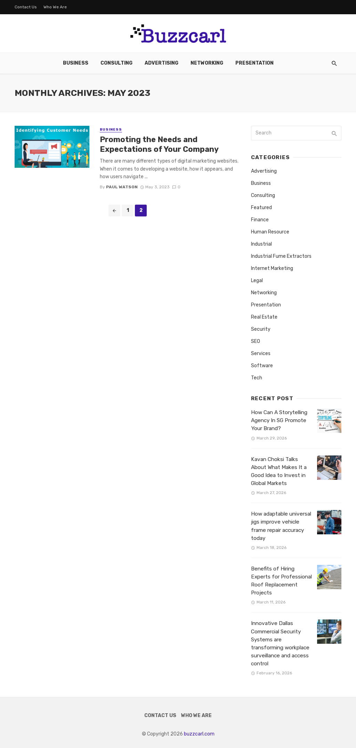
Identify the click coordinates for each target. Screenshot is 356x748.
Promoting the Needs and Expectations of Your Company (159, 144)
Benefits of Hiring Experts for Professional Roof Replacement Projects (281, 581)
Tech (256, 378)
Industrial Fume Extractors (281, 256)
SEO (255, 341)
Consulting (116, 63)
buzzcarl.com (199, 734)
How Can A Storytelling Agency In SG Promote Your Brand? (279, 420)
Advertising (161, 63)
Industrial (261, 244)
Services (260, 353)
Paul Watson (122, 186)
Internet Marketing (272, 268)
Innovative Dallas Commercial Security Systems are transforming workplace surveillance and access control (280, 643)
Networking (207, 63)
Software (262, 366)
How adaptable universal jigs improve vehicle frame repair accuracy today (281, 526)
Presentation (254, 63)
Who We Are (55, 7)
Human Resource (270, 232)
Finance (260, 220)
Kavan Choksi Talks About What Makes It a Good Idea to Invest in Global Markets (279, 471)
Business (75, 63)
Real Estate (264, 317)
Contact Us (26, 7)
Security (260, 329)
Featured (261, 208)
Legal (257, 280)
